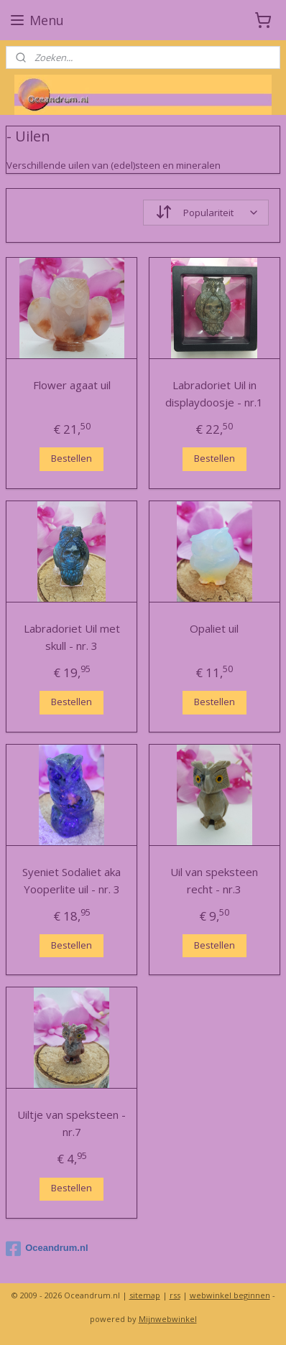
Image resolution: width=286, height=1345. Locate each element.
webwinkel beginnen (230, 1295)
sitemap (144, 1295)
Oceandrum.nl (47, 1248)
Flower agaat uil (72, 385)
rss (175, 1295)
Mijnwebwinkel (168, 1318)
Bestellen (71, 458)
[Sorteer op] (206, 212)
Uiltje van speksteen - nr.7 (71, 1123)
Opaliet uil (214, 627)
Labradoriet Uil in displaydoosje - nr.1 (214, 393)
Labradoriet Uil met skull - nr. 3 (72, 636)
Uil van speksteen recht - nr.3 (214, 879)
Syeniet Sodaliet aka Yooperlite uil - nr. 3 (71, 879)
